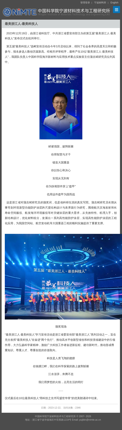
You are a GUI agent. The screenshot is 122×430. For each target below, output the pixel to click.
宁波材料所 (100, 2)
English (114, 2)
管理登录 (85, 2)
